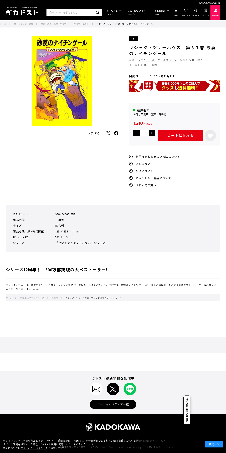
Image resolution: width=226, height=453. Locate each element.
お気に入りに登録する (210, 135)
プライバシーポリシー (33, 448)
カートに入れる (180, 135)
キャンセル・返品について (153, 178)
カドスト (22, 11)
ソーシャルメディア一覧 (113, 404)
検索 (97, 12)
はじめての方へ (146, 185)
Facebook (116, 133)
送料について (144, 164)
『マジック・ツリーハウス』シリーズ (80, 243)
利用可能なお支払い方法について (158, 156)
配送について (144, 171)
